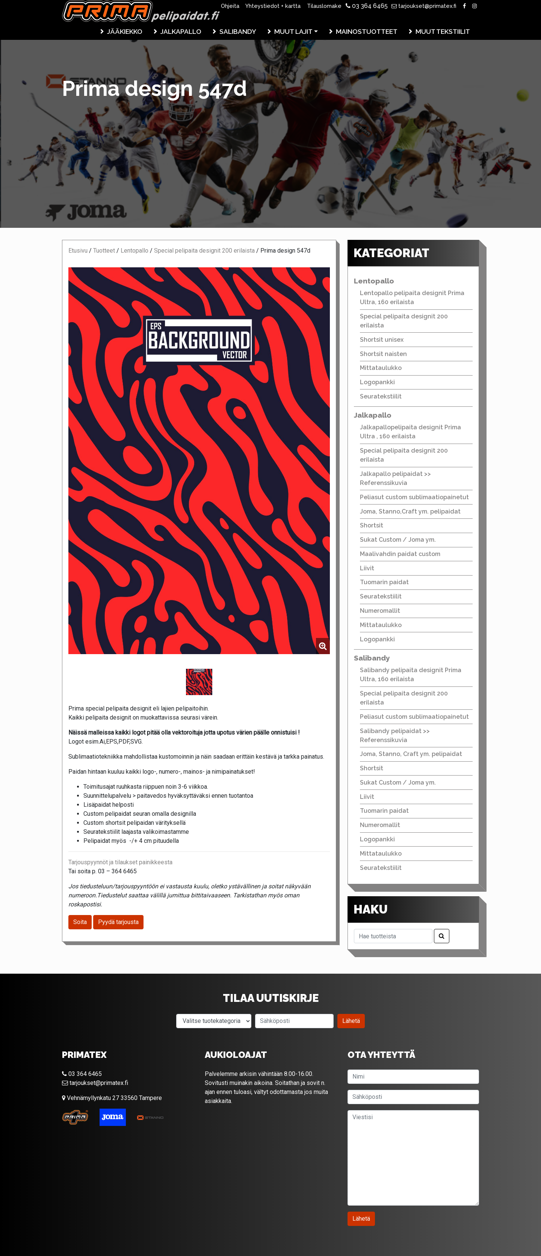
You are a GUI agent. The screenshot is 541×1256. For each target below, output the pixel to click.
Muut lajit (293, 31)
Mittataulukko (381, 367)
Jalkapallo (180, 31)
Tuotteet (104, 250)
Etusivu (78, 250)
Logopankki (377, 382)
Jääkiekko (124, 31)
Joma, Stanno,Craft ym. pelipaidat (410, 511)
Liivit (367, 568)
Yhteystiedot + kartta (273, 6)
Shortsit (371, 525)
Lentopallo (134, 250)
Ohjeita (230, 6)
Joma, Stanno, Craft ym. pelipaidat (411, 754)
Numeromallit (380, 610)
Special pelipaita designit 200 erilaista (204, 250)
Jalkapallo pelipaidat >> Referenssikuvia (395, 478)
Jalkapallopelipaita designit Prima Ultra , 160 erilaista (410, 432)
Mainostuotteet (366, 31)
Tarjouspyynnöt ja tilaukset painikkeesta (120, 862)
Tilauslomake (324, 6)
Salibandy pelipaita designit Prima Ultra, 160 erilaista (410, 675)
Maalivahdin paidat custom (400, 554)
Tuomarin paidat (384, 582)
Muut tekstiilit (443, 31)
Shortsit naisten (383, 354)
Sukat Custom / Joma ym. (398, 539)
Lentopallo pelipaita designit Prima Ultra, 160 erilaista (412, 297)
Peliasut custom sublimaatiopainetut (414, 497)
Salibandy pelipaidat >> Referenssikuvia (395, 735)
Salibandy (237, 31)
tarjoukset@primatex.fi (423, 6)
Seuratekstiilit (381, 396)
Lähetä (351, 1020)
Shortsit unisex (381, 339)
